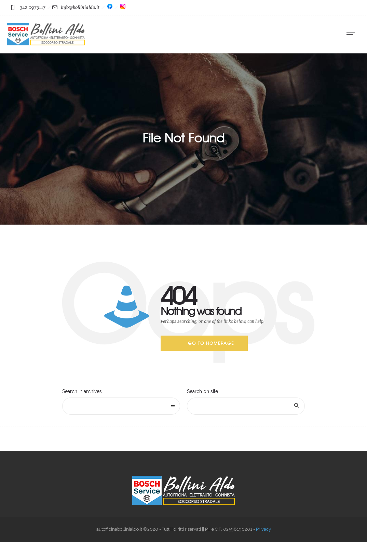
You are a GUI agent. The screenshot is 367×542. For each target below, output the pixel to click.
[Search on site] (246, 406)
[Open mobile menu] (353, 34)
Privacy (263, 529)
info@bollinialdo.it (80, 7)
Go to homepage (211, 343)
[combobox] (121, 406)
